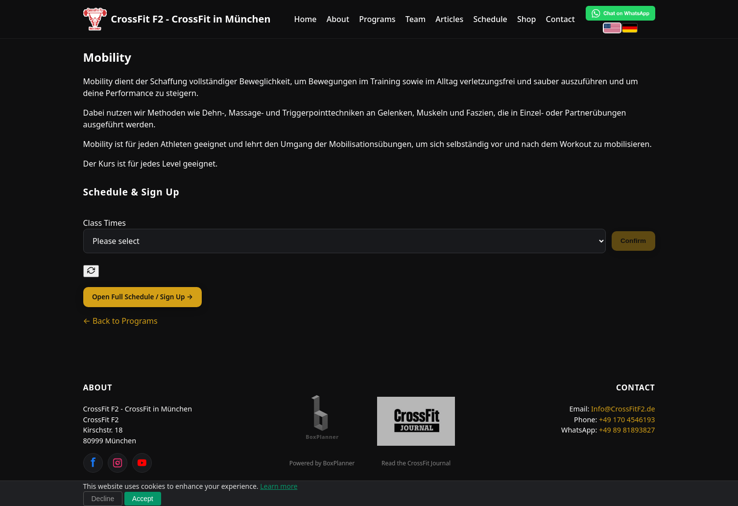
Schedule (490, 19)
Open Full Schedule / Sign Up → (142, 296)
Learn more (278, 486)
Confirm (633, 240)
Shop (526, 19)
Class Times (104, 222)
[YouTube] (142, 463)
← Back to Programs (120, 320)
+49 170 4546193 (627, 419)
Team (415, 19)
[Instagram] (117, 463)
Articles (449, 19)
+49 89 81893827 (627, 429)
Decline (103, 499)
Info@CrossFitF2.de (623, 408)
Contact (560, 19)
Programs (377, 19)
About (338, 19)
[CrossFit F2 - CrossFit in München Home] (177, 19)
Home (305, 19)
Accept (142, 499)
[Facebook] (93, 463)
